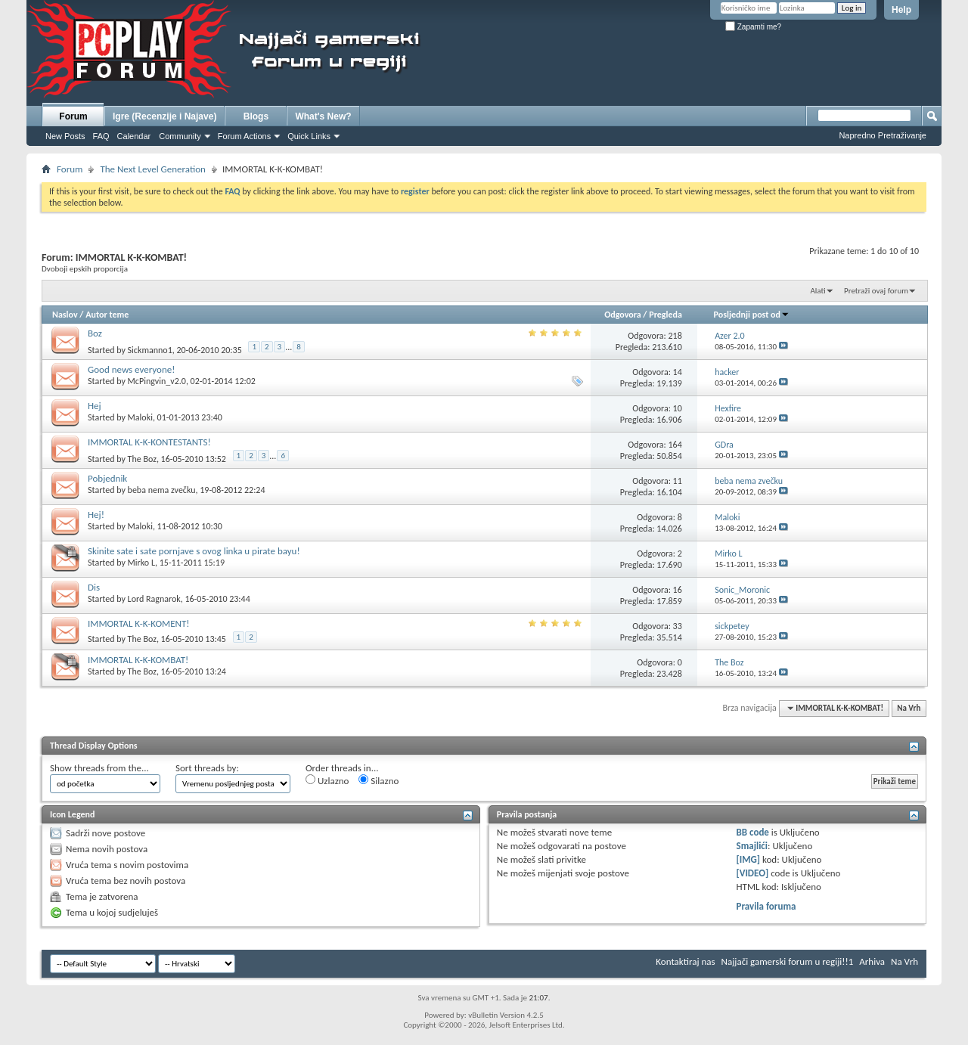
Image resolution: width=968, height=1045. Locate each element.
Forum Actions (244, 136)
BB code (753, 832)
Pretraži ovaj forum (876, 291)
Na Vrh (908, 708)
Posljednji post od (752, 314)
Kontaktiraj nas (685, 961)
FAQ (101, 136)
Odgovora (622, 314)
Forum (73, 116)
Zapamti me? (753, 27)
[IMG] (749, 859)
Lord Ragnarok (154, 599)
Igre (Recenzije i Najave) (164, 116)
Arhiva (872, 961)
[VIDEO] (753, 873)
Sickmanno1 (150, 350)
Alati (817, 291)
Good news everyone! (131, 369)
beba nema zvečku (162, 490)
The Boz (142, 459)
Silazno (378, 780)
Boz (95, 333)
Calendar (134, 136)
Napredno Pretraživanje (882, 135)
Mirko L (141, 562)
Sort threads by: (207, 768)
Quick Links (308, 136)
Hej (94, 405)
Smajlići (752, 845)
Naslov (65, 314)
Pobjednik (107, 478)
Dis (94, 587)
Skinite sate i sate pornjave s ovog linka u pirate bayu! (194, 551)
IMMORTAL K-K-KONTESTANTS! (149, 442)
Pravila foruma (766, 906)
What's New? (323, 116)
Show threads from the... (99, 768)
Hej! (96, 514)
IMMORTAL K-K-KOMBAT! (138, 659)
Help (901, 10)
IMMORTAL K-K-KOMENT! (139, 623)
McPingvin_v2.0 (157, 381)
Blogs (256, 116)
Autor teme (107, 314)
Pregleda (665, 314)
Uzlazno (327, 780)
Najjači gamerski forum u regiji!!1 (787, 961)
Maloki (140, 417)
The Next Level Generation (152, 169)
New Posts (65, 136)
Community (180, 136)
